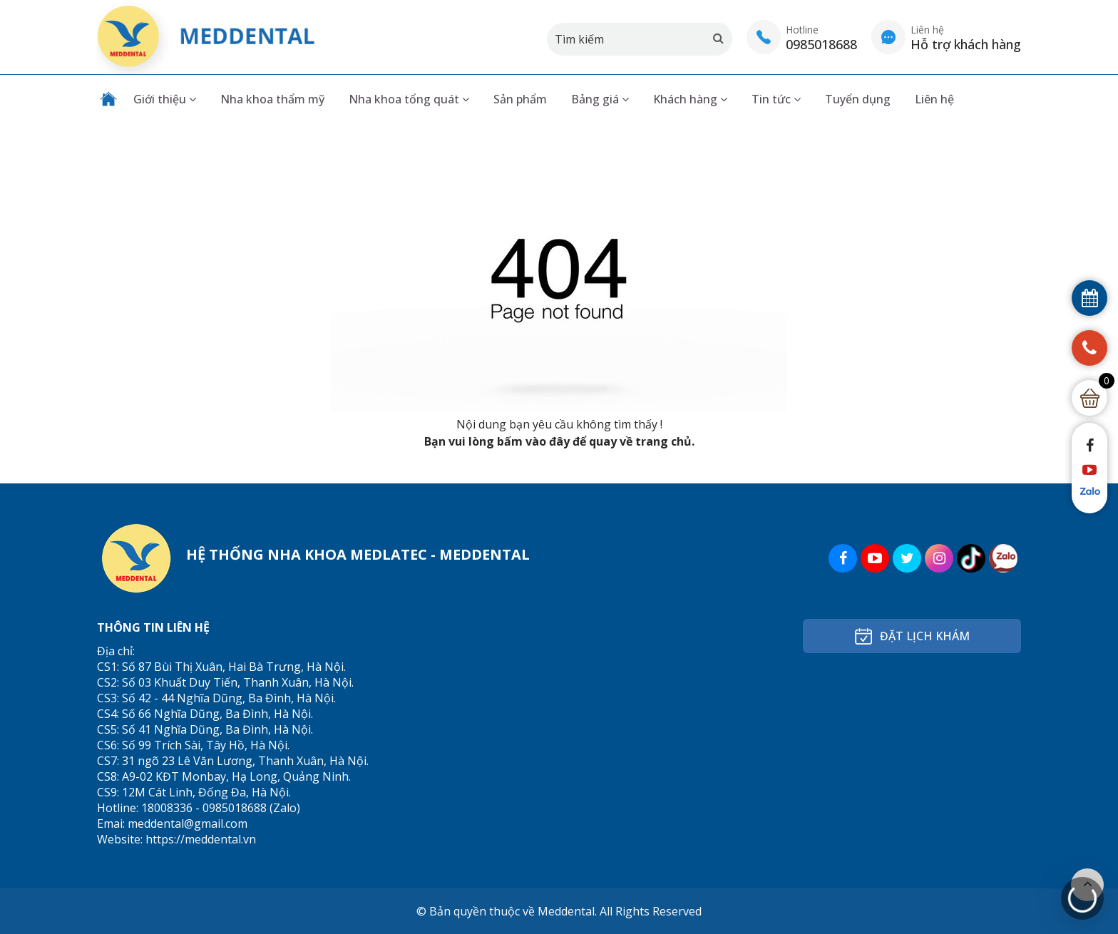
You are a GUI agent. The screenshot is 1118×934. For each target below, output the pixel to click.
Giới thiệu (164, 99)
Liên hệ (934, 99)
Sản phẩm (520, 99)
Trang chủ (108, 99)
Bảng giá (600, 99)
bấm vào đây (533, 441)
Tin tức (776, 99)
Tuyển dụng (858, 99)
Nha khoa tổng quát (409, 99)
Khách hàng (690, 99)
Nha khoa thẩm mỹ (272, 99)
